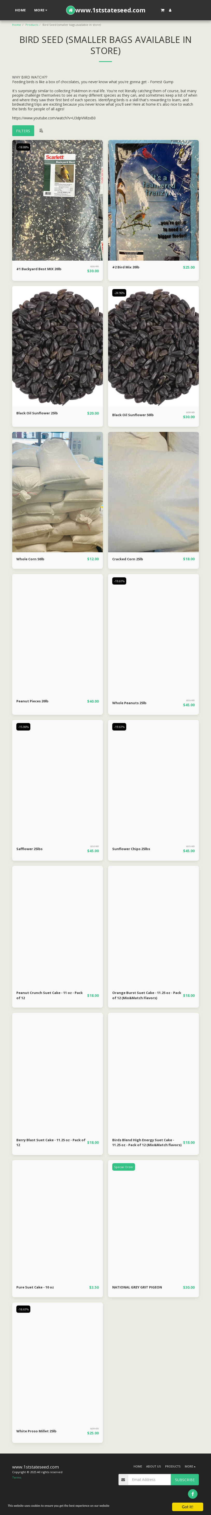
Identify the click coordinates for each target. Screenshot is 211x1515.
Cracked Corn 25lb (129, 559)
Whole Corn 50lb (31, 559)
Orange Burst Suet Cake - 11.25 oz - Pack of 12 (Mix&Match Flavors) (145, 996)
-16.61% (23, 1311)
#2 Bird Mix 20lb (126, 267)
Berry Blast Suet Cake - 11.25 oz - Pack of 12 (47, 1144)
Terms (16, 1479)
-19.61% (119, 581)
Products (31, 25)
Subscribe (185, 1481)
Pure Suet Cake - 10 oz (37, 1289)
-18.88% (23, 147)
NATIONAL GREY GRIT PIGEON (139, 1289)
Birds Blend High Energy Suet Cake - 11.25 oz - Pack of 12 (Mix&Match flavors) (145, 1144)
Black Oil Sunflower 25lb (38, 413)
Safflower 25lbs (30, 849)
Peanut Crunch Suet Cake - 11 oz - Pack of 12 (48, 996)
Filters (23, 130)
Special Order (124, 1169)
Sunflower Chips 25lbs (132, 849)
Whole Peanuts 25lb (130, 703)
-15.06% (23, 727)
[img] (57, 200)
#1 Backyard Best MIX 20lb (40, 269)
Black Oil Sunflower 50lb (134, 415)
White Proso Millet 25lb (37, 1433)
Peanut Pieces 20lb (34, 701)
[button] (162, 10)
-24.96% (119, 293)
